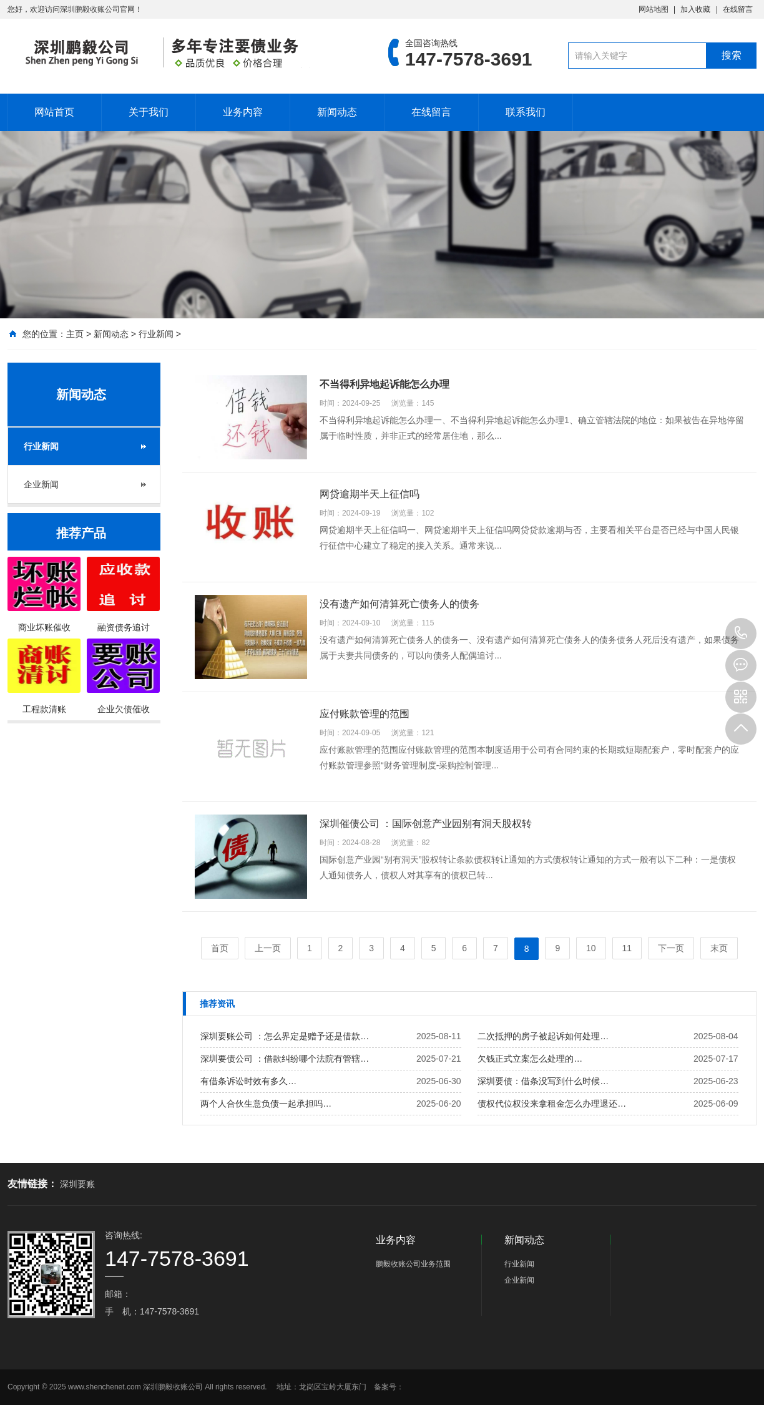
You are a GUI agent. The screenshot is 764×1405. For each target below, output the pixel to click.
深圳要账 (77, 1184)
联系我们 (526, 112)
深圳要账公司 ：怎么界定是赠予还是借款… (284, 1036)
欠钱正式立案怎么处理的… (530, 1059)
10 (591, 948)
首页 (219, 948)
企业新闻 (41, 484)
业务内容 (243, 112)
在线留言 (738, 9)
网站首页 (54, 112)
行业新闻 (156, 334)
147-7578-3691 (741, 633)
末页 (719, 948)
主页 (75, 334)
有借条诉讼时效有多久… (248, 1081)
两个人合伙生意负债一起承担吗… (265, 1104)
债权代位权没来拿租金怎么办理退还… (552, 1104)
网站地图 (653, 9)
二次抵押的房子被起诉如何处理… (543, 1036)
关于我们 (149, 112)
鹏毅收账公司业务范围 (413, 1264)
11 (627, 948)
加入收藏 (695, 9)
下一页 (671, 948)
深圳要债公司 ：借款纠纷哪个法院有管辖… (284, 1059)
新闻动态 (337, 112)
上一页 (268, 948)
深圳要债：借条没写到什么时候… (543, 1081)
